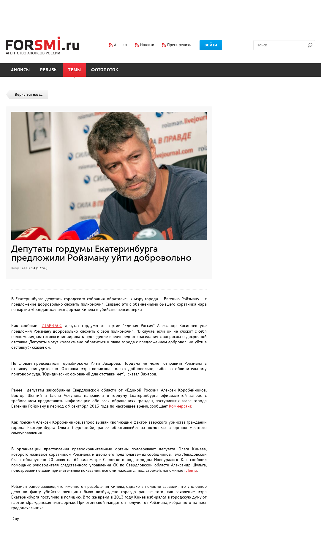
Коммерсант (180, 406)
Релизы (49, 70)
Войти (211, 45)
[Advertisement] (161, 14)
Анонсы (20, 70)
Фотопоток (104, 70)
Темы (74, 70)
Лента (191, 470)
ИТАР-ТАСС (52, 325)
